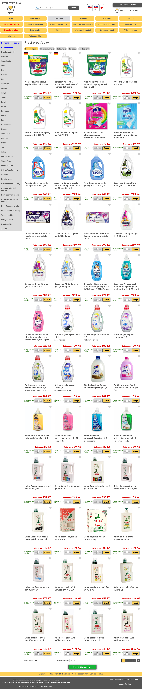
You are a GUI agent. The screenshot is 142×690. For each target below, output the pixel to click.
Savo (3, 147)
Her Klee (4, 138)
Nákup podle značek (83, 30)
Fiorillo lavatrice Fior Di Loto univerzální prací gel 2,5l (126, 387)
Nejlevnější (61, 49)
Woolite (4, 88)
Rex (2, 120)
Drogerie (59, 18)
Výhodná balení (130, 30)
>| (138, 660)
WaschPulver (6, 161)
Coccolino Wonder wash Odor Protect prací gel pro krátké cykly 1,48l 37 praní (96, 286)
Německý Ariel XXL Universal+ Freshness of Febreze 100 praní (66, 84)
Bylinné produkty (130, 24)
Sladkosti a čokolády (35, 24)
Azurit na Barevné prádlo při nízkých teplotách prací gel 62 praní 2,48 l (67, 185)
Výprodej (11, 36)
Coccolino (5, 84)
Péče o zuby (35, 30)
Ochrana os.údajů (96, 674)
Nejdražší (72, 49)
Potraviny (107, 18)
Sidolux (4, 152)
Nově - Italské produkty (59, 24)
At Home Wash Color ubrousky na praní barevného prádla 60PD (95, 135)
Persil (3, 70)
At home (4, 56)
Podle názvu (84, 49)
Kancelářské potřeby (106, 24)
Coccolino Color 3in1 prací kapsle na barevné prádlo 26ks (96, 236)
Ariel (3, 66)
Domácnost (35, 18)
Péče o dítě (59, 30)
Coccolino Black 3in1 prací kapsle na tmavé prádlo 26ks (37, 236)
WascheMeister (7, 156)
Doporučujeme (31, 49)
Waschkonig (6, 61)
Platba (50, 674)
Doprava (42, 674)
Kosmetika (83, 18)
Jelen (3, 97)
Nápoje (130, 18)
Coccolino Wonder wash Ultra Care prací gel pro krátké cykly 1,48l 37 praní (37, 337)
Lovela (3, 102)
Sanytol (4, 93)
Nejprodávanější (47, 49)
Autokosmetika (35, 36)
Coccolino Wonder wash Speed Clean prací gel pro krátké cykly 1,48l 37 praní (126, 286)
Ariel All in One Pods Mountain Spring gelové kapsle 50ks (95, 84)
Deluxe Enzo (6, 125)
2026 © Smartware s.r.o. (120, 679)
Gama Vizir (5, 134)
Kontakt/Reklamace (62, 674)
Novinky (11, 18)
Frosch (4, 129)
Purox (3, 143)
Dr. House (5, 111)
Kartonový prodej (107, 30)
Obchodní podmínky (80, 674)
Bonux (3, 116)
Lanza (3, 106)
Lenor (3, 79)
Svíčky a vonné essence (83, 24)
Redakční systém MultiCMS (133, 679)
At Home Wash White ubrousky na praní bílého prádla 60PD (125, 135)
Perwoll (4, 75)
